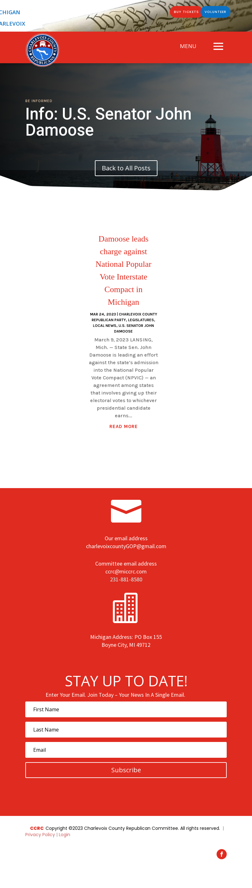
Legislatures (141, 320)
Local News (104, 325)
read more (123, 426)
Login (64, 834)
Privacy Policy (40, 834)
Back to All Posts (126, 168)
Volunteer (212, 13)
